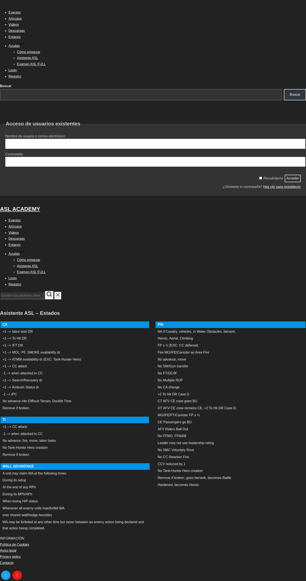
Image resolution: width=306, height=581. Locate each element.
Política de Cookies (14, 544)
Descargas (16, 31)
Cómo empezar (28, 52)
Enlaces (14, 37)
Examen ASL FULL (31, 64)
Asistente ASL (27, 58)
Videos (13, 24)
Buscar (5, 86)
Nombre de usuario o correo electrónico (35, 136)
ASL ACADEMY (20, 209)
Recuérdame (273, 178)
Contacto (7, 563)
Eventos (14, 12)
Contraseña (14, 154)
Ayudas (16, 46)
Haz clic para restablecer (282, 187)
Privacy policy (10, 556)
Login (12, 70)
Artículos (15, 18)
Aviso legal (8, 550)
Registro (14, 76)
